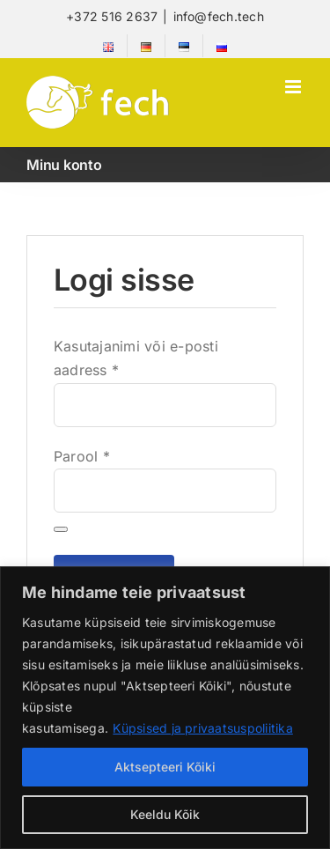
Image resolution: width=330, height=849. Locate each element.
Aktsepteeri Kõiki (165, 766)
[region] (165, 707)
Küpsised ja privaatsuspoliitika (202, 727)
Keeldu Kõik (165, 814)
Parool (82, 456)
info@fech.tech (218, 16)
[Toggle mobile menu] (294, 87)
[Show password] (61, 529)
